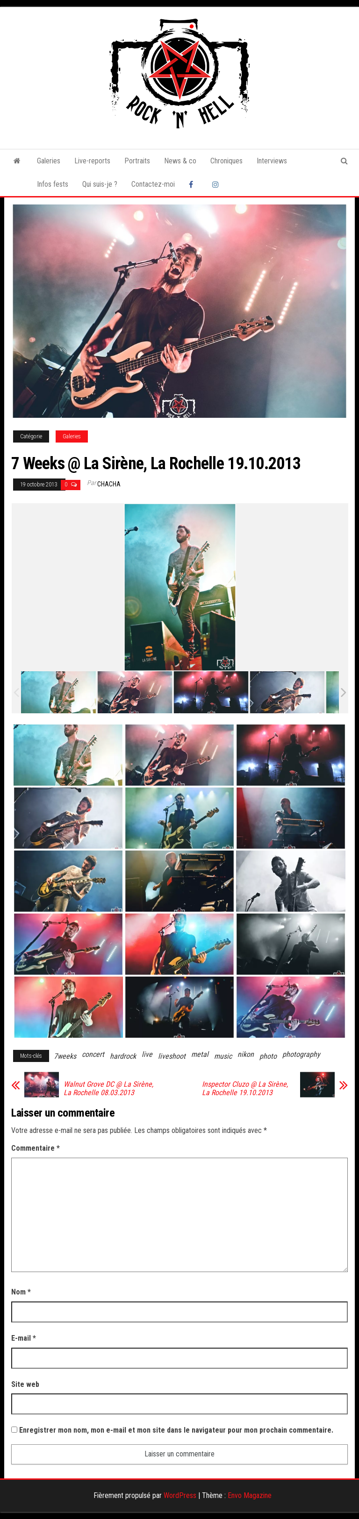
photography (301, 1054)
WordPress (180, 1495)
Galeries (48, 160)
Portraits (137, 160)
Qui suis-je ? (99, 184)
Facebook (193, 184)
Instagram (217, 184)
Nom (21, 1291)
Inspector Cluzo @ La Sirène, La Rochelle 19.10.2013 (245, 1088)
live (147, 1054)
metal (199, 1054)
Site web (25, 1384)
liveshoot (172, 1056)
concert (93, 1054)
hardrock (123, 1056)
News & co (180, 160)
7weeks (65, 1056)
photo (268, 1056)
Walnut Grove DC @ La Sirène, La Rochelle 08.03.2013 (108, 1088)
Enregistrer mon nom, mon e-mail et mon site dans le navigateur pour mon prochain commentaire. (176, 1430)
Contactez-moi (153, 184)
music (223, 1056)
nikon (245, 1054)
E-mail (23, 1338)
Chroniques (226, 160)
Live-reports (92, 160)
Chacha (109, 484)
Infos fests (52, 184)
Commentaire (35, 1148)
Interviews (272, 160)
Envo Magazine (250, 1495)
